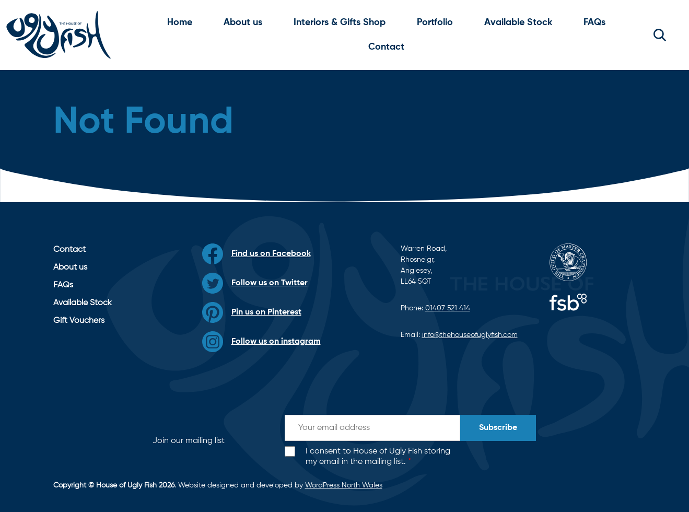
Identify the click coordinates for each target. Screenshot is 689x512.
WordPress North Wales (343, 485)
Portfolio (435, 22)
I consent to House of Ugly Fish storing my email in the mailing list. (378, 457)
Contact (386, 47)
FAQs (594, 22)
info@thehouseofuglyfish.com (470, 335)
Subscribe (498, 428)
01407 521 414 (447, 308)
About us (243, 22)
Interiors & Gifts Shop (340, 22)
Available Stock (518, 22)
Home (179, 22)
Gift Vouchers (78, 321)
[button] (659, 35)
